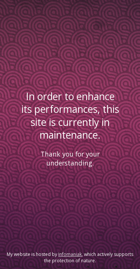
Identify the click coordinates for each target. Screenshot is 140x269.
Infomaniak (70, 254)
